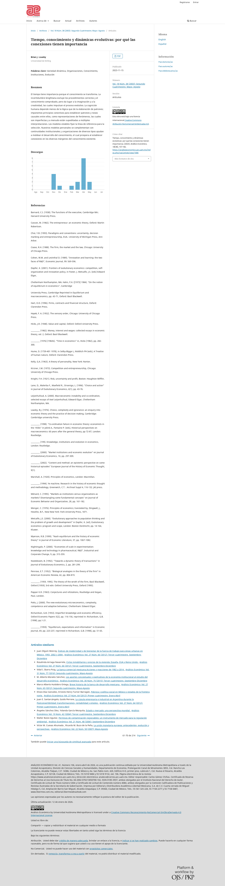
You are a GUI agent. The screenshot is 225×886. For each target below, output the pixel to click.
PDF (119, 56)
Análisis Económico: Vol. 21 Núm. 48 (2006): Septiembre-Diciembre (82, 721)
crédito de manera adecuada (73, 840)
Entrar (196, 2)
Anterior (38, 735)
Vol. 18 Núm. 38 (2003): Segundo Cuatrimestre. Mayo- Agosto (78, 30)
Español (162, 44)
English (162, 39)
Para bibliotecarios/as (168, 70)
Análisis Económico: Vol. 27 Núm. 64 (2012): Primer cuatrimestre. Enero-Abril (82, 695)
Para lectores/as (166, 62)
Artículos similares (42, 644)
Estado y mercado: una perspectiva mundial (108, 710)
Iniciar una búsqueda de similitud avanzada (69, 741)
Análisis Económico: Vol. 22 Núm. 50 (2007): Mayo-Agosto (79, 729)
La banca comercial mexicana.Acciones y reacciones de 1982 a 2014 (90, 669)
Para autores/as (166, 66)
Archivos (80, 20)
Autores (93, 20)
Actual (68, 20)
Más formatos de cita (124, 158)
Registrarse (185, 2)
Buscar (57, 20)
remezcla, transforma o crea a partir (67, 853)
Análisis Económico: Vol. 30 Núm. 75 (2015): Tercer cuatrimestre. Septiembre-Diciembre (103, 680)
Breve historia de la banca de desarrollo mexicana (95, 684)
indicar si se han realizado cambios (139, 840)
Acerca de (42, 20)
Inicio (29, 20)
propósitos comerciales (101, 848)
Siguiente (141, 735)
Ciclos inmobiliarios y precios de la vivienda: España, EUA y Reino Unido (102, 662)
